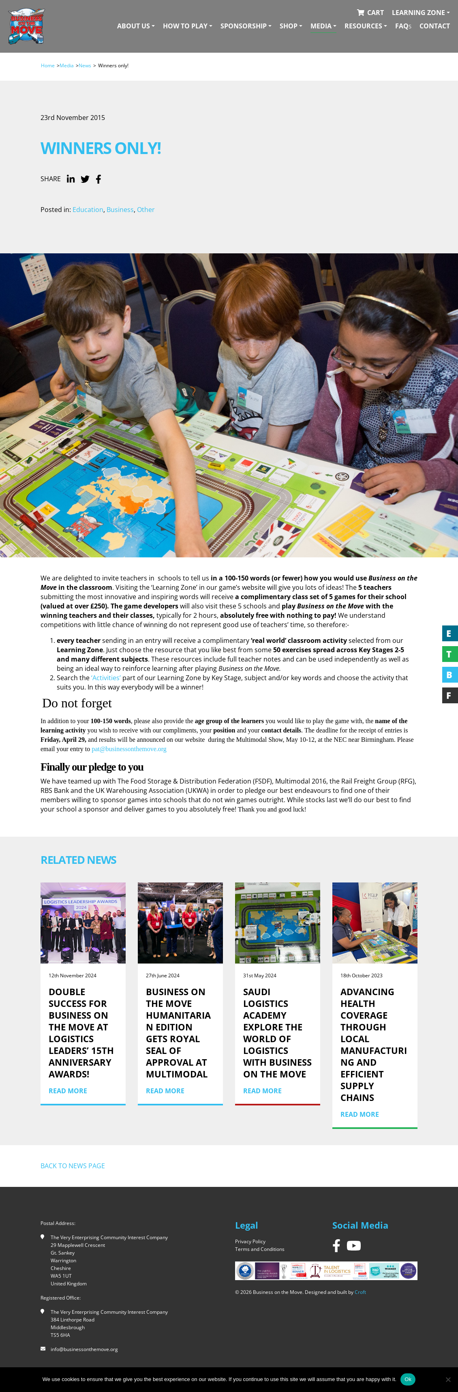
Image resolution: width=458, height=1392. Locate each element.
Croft (360, 1292)
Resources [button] (363, 25)
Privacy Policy (250, 1241)
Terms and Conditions (260, 1249)
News (85, 65)
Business (120, 209)
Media (67, 65)
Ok (407, 1379)
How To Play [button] (185, 25)
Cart (375, 12)
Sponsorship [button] (243, 25)
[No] (448, 1379)
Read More (68, 1090)
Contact (434, 25)
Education (88, 209)
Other (146, 209)
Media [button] (321, 25)
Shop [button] (288, 25)
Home (48, 65)
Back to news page (73, 1165)
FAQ (403, 25)
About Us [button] (133, 25)
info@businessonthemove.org (84, 1349)
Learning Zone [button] (418, 12)
